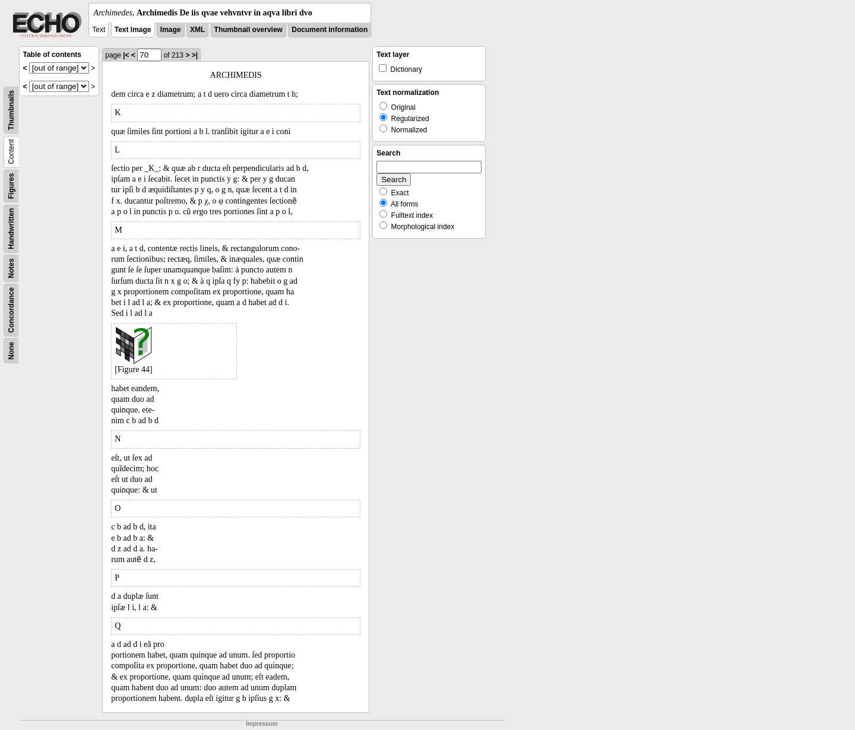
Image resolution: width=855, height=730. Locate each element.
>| (195, 55)
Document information (330, 30)
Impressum (261, 724)
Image (170, 30)
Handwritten (11, 228)
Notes (11, 268)
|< (126, 55)
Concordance (11, 310)
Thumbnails (11, 110)
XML (197, 30)
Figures (11, 186)
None (11, 351)
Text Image (133, 30)
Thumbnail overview (248, 30)
